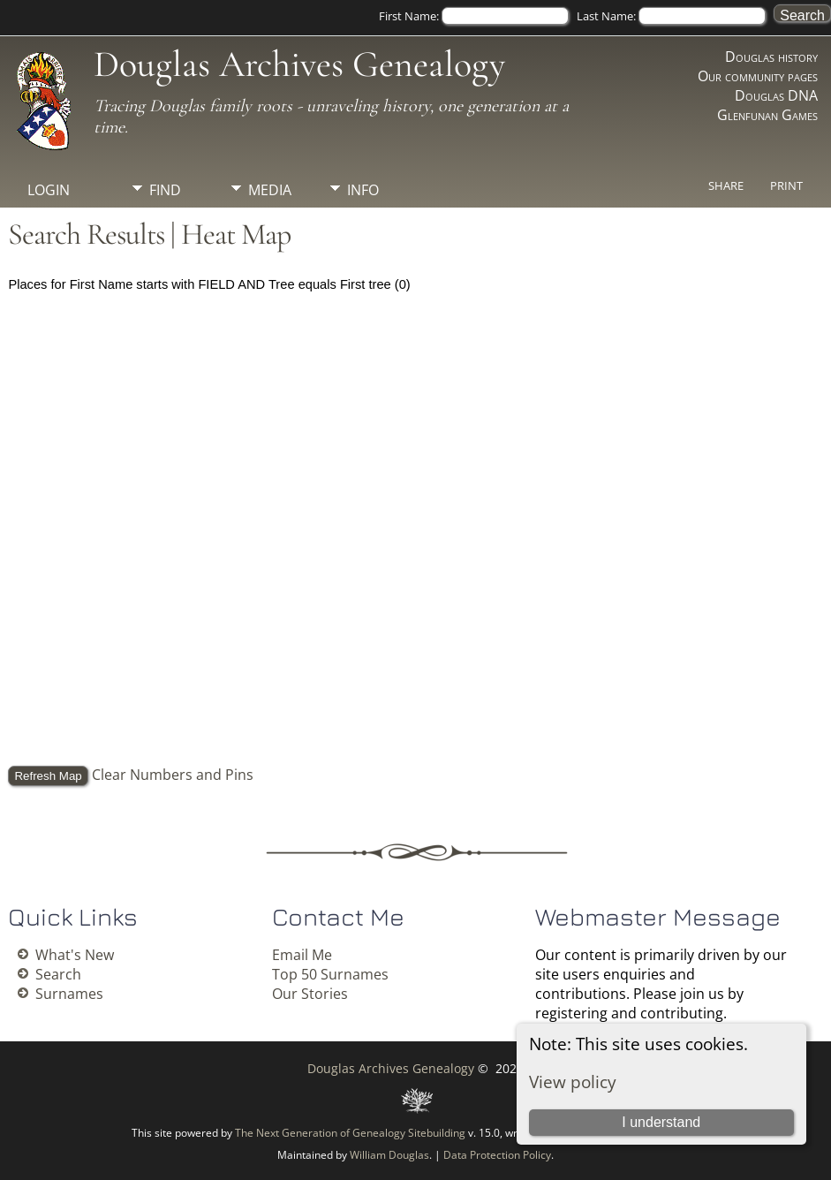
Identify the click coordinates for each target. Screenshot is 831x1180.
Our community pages (758, 76)
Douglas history (771, 56)
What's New (74, 954)
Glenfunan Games (767, 115)
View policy (572, 1081)
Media (269, 190)
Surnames (69, 993)
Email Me (302, 954)
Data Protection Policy (497, 1154)
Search (58, 974)
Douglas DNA (776, 95)
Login (48, 190)
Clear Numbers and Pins (172, 774)
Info (363, 190)
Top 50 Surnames (330, 974)
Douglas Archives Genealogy (299, 64)
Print (786, 185)
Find (165, 190)
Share (726, 185)
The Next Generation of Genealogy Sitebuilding (350, 1132)
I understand (661, 1122)
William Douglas (389, 1154)
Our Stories (310, 993)
